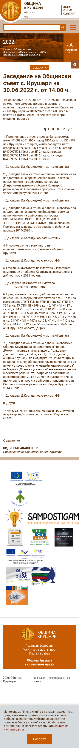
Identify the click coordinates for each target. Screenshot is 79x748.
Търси (62, 27)
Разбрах (39, 739)
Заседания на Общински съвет (20, 52)
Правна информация (40, 645)
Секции (38, 67)
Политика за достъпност (39, 649)
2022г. (43, 52)
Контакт (69, 13)
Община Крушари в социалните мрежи (40, 662)
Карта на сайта (39, 653)
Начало (7, 49)
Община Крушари (33, 10)
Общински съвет (23, 49)
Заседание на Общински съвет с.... (22, 54)
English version (67, 8)
